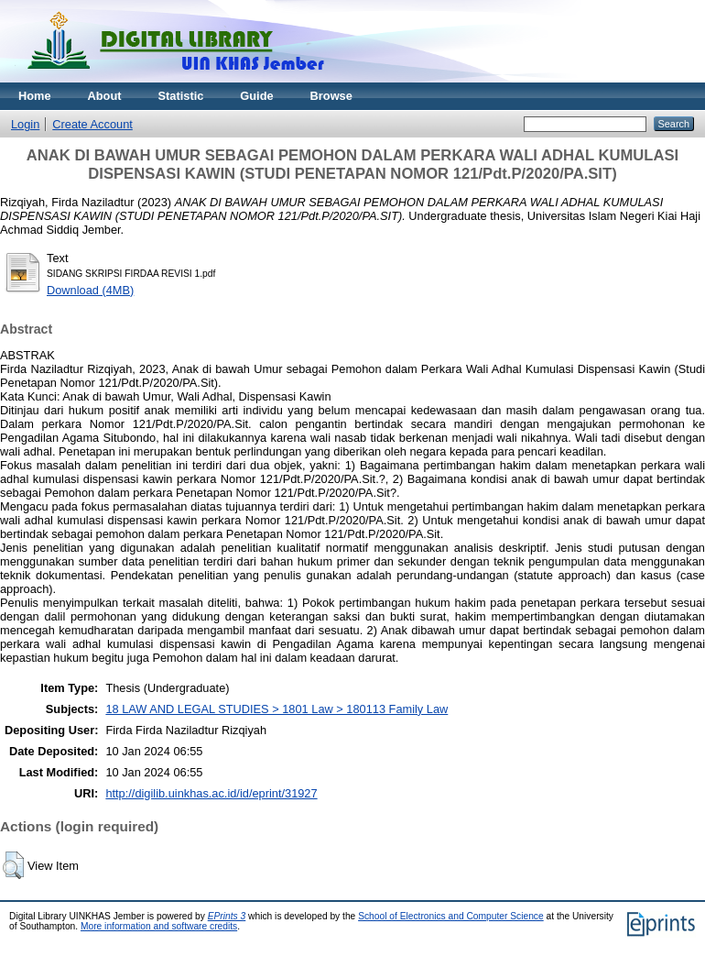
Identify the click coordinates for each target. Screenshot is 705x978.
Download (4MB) (90, 290)
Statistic (181, 96)
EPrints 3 (227, 916)
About (105, 96)
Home (34, 96)
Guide (256, 96)
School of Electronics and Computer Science (451, 916)
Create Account (92, 124)
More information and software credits (159, 926)
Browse (331, 96)
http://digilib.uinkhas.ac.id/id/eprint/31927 (211, 793)
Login (25, 124)
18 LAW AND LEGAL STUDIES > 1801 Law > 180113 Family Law (276, 709)
